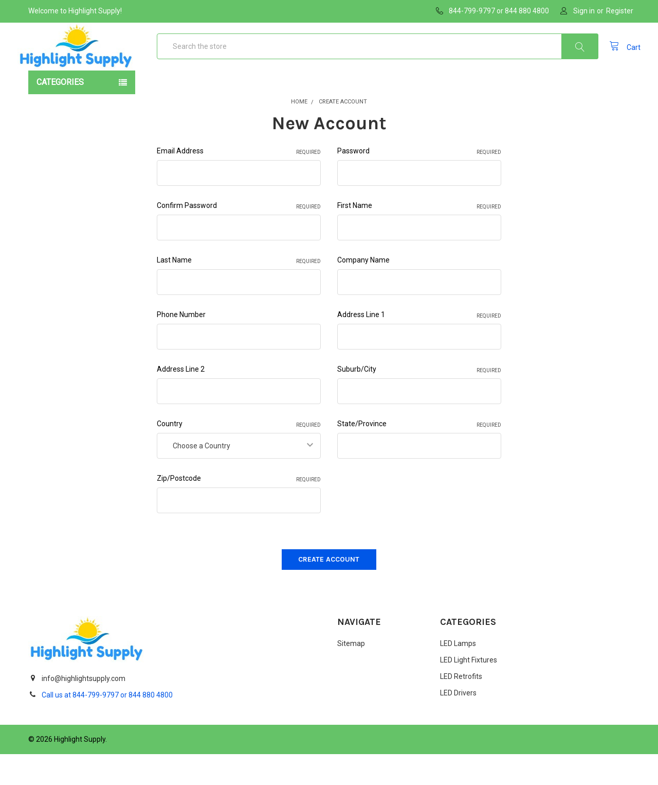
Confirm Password (239, 237)
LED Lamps (458, 675)
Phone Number (181, 346)
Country (239, 455)
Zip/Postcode (239, 510)
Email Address (239, 182)
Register (619, 11)
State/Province (419, 455)
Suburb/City (419, 401)
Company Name (363, 291)
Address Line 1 (419, 346)
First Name (419, 237)
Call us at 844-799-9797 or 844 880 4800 (107, 726)
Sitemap (351, 675)
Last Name (239, 291)
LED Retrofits (461, 708)
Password (419, 182)
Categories (60, 113)
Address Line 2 (181, 400)
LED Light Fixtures (468, 691)
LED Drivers (458, 724)
